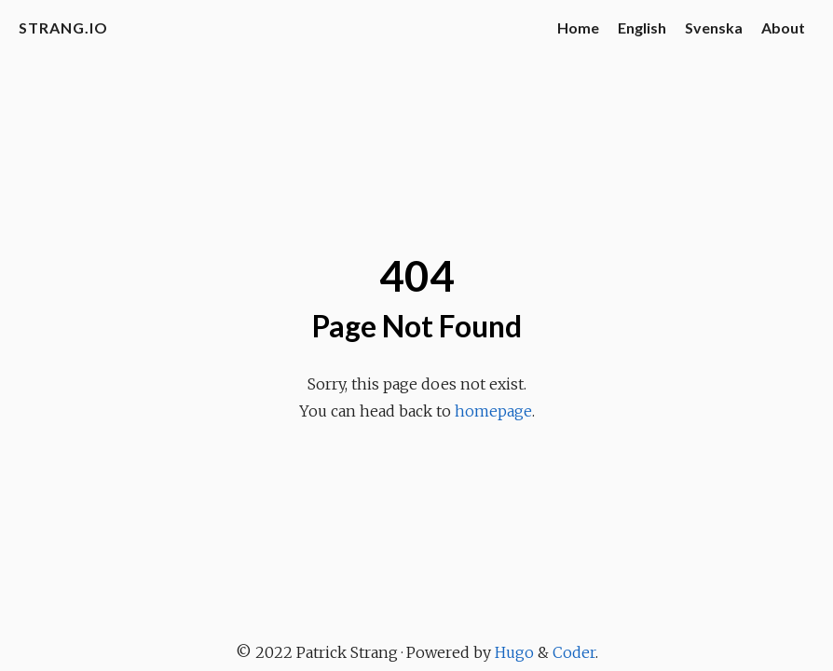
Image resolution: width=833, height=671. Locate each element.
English (642, 27)
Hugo (514, 652)
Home (578, 27)
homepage (493, 411)
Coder (574, 652)
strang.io (63, 27)
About (783, 27)
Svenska (714, 27)
